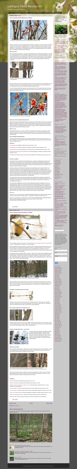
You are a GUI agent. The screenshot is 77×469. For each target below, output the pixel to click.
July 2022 (56, 314)
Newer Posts (13, 403)
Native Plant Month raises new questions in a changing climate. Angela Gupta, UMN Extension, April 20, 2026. (60, 68)
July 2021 (56, 328)
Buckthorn (12, 380)
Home (11, 12)
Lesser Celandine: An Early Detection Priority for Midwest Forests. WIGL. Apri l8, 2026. (60, 81)
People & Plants (57, 168)
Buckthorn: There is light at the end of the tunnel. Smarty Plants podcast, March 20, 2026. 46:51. (61, 78)
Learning (44, 12)
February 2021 (57, 335)
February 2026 (57, 267)
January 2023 (57, 306)
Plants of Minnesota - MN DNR (60, 211)
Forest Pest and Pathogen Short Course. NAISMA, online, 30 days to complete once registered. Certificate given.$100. (61, 131)
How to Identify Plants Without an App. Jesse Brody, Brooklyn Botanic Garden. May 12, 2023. (61, 46)
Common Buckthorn (13, 388)
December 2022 (57, 307)
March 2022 (57, 320)
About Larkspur (58, 12)
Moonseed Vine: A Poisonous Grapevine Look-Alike (23, 451)
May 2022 (56, 317)
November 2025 (57, 270)
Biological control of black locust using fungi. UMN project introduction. (60, 120)
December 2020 (57, 338)
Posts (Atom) (17, 405)
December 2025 (57, 268)
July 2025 (56, 274)
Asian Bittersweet (13, 154)
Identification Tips (58, 163)
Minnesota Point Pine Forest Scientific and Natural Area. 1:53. (60, 57)
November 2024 (57, 282)
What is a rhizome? (17, 457)
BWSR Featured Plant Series (60, 185)
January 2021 (57, 337)
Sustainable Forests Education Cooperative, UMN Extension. (60, 142)
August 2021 (57, 327)
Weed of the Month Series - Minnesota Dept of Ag (59, 225)
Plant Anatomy (57, 171)
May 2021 (56, 331)
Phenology (39, 12)
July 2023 (56, 299)
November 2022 (57, 309)
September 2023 (58, 296)
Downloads (50, 12)
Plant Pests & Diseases (59, 174)
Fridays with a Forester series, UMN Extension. (60, 189)
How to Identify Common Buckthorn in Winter (21, 212)
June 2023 (56, 300)
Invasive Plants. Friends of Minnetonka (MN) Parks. (59, 192)
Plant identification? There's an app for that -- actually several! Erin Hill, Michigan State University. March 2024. (61, 43)
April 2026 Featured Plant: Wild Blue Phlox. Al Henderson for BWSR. (60, 89)
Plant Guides (25, 12)
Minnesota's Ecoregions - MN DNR (61, 203)
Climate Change (57, 160)
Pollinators (56, 178)
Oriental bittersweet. (13, 145)
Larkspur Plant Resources (25, 6)
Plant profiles (57, 175)
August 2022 (57, 313)
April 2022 (56, 318)
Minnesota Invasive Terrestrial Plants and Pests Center (60, 194)
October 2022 (57, 310)
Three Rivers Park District (59, 152)
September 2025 (58, 272)
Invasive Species (17, 12)
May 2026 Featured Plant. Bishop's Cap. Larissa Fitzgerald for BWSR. (61, 71)
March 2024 (57, 289)
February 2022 (57, 321)
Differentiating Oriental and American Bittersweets (19, 151)
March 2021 (57, 334)
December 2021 (57, 324)
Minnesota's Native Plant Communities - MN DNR (59, 205)
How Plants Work (58, 161)
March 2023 (57, 303)
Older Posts (49, 403)
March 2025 (57, 278)
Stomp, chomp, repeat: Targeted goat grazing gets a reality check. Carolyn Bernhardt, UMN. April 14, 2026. (61, 74)
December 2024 (57, 281)
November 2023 (57, 293)
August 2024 (57, 285)
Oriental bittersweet (13, 147)
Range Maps (32, 12)
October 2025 (57, 271)
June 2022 (56, 316)
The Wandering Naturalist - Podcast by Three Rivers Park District (61, 221)
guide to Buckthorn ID (23, 244)
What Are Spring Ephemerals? (16, 409)
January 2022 (57, 323)
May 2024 (56, 288)
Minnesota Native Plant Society (60, 156)
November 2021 (57, 325)
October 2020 (57, 341)
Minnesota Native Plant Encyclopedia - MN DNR (59, 196)
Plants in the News (58, 177)
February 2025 (57, 279)
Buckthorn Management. (14, 382)
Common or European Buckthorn (16, 392)
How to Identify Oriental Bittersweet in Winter (21, 17)
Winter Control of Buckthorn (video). (16, 394)
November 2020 (57, 339)
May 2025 (56, 275)
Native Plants (57, 167)
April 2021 (56, 332)
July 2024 (56, 286)
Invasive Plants (57, 164)
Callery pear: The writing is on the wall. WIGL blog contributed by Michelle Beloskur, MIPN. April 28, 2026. (61, 64)
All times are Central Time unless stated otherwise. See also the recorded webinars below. (60, 127)
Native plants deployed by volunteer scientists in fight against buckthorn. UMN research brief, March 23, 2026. (61, 85)
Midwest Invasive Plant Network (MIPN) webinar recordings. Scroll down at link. (61, 144)
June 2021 (56, 330)
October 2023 (57, 295)
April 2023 (56, 302)
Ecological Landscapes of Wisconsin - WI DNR (59, 187)
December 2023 (57, 292)
